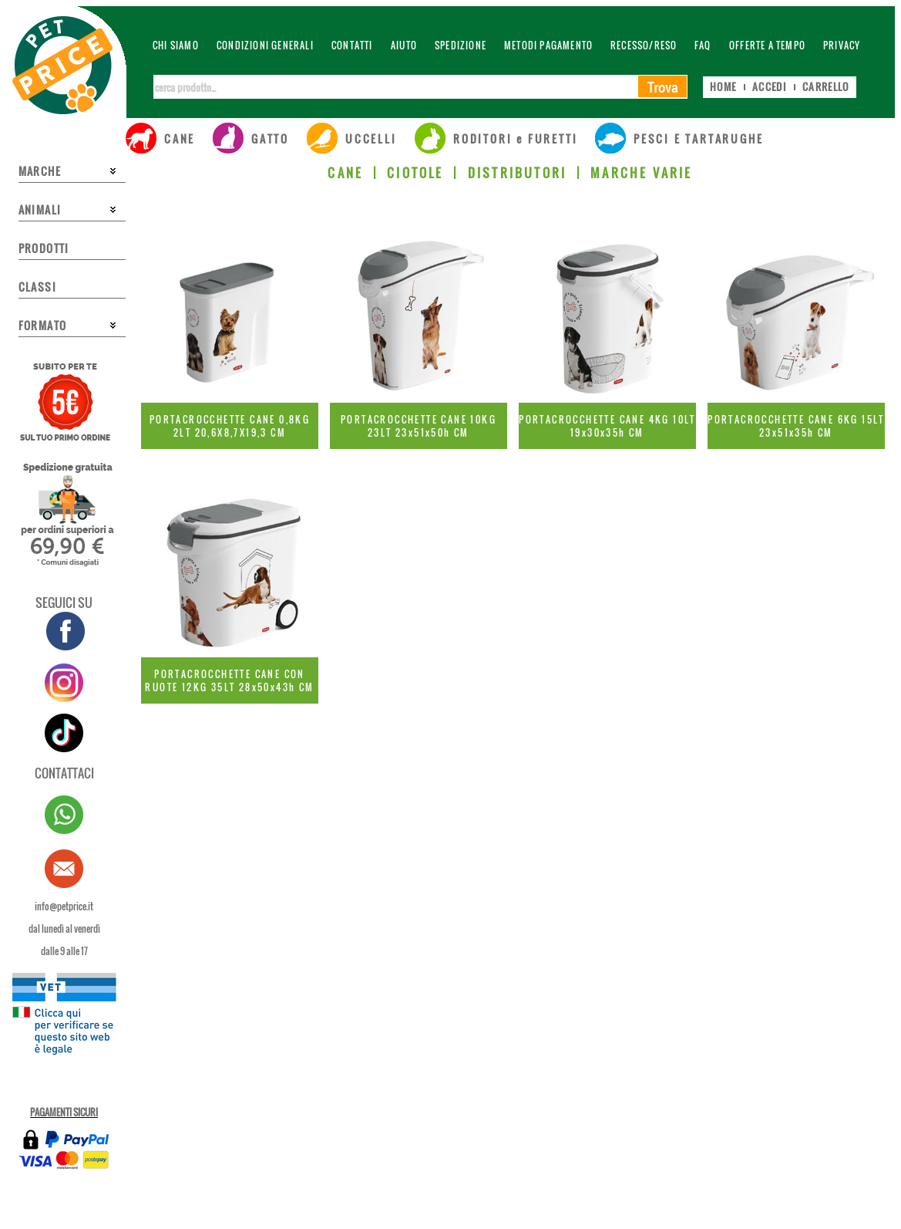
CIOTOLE (415, 173)
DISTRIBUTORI (517, 173)
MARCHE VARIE (641, 173)
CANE (345, 173)
